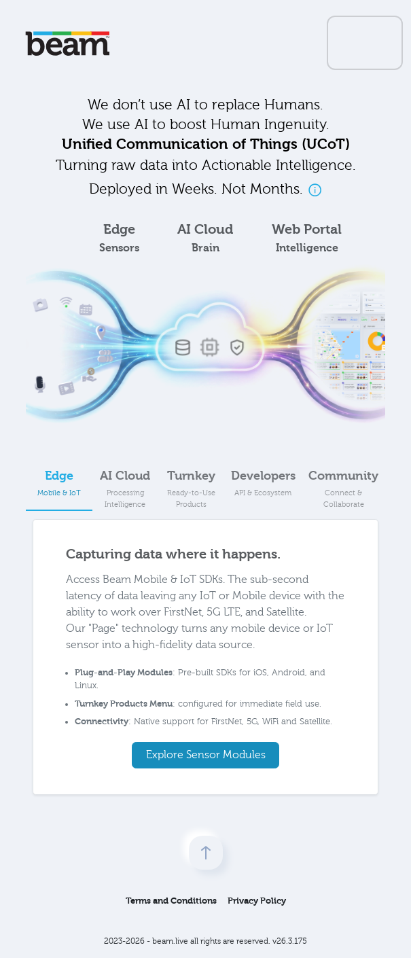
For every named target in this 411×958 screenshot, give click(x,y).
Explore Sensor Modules (206, 755)
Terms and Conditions (171, 900)
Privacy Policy (257, 900)
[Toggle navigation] (365, 43)
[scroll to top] (206, 853)
